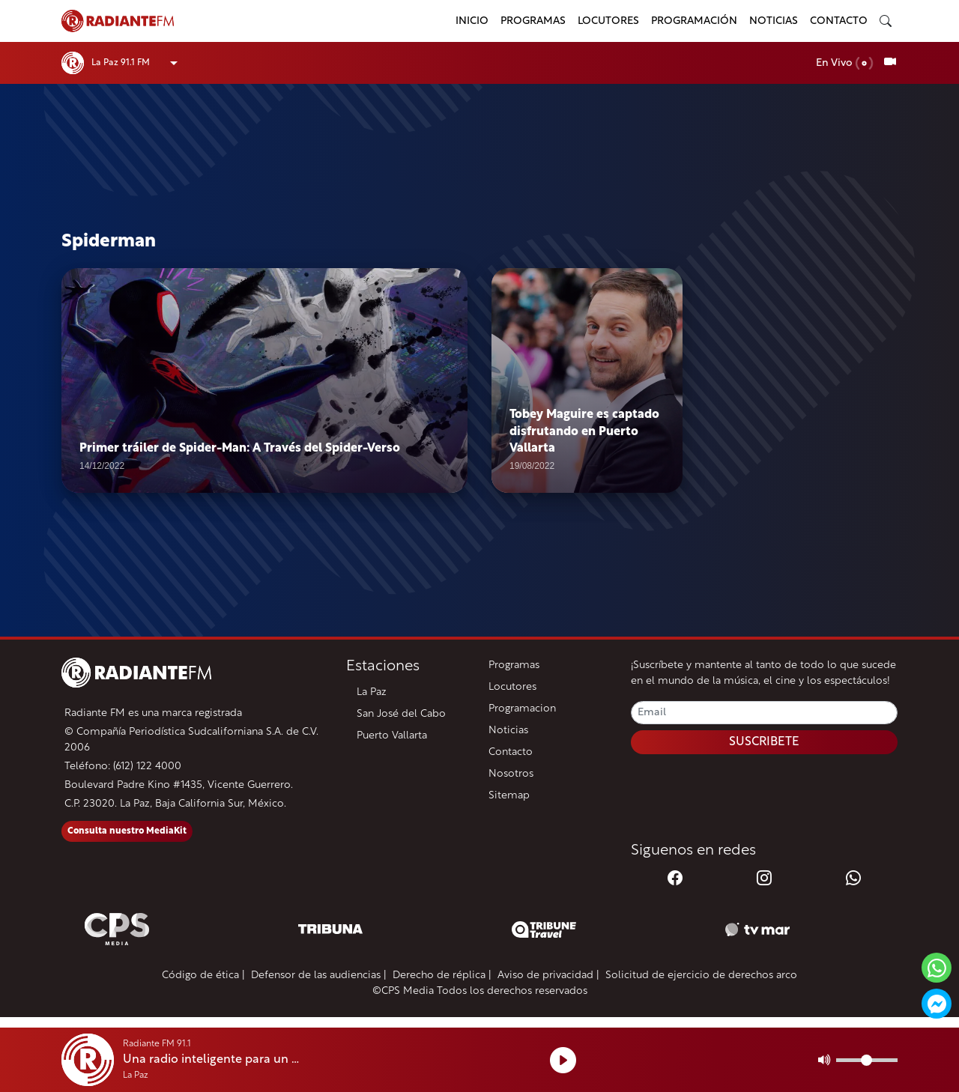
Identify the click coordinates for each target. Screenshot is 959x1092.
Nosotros (510, 774)
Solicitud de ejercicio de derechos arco (701, 975)
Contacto (839, 21)
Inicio (472, 21)
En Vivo (845, 63)
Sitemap (509, 795)
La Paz (372, 692)
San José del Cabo (401, 714)
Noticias (773, 21)
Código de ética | (203, 975)
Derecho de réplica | (442, 975)
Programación (694, 21)
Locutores (608, 21)
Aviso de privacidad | (548, 975)
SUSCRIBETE (764, 742)
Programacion (522, 709)
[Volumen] (867, 1060)
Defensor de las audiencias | (319, 975)
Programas (533, 21)
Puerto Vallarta (392, 735)
